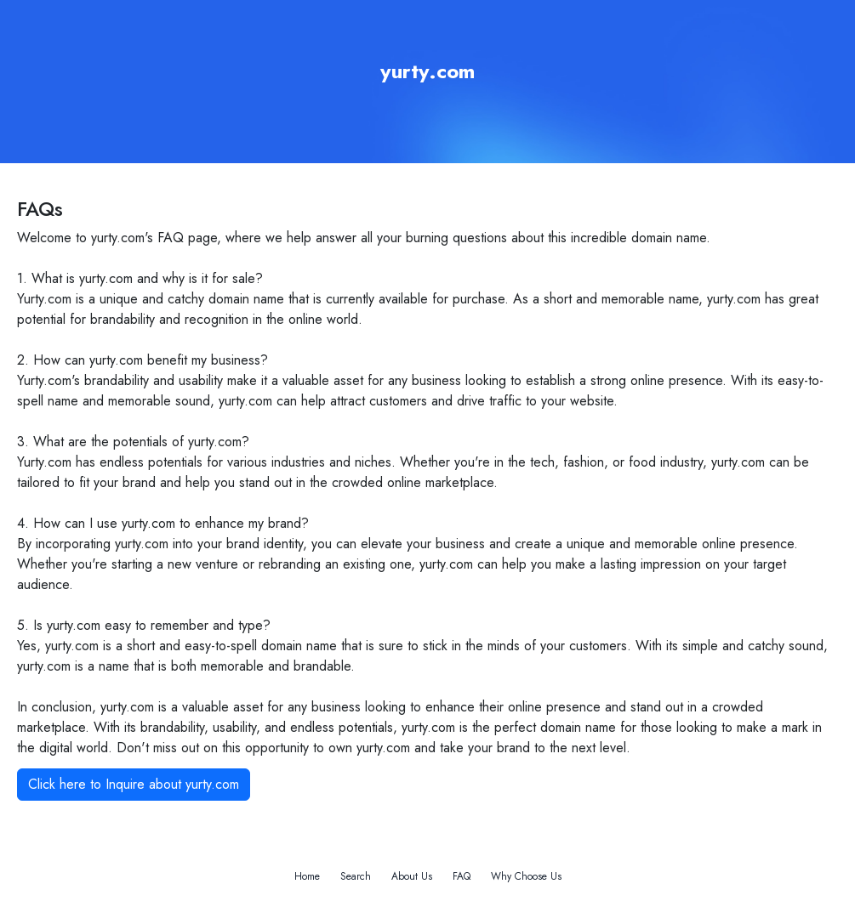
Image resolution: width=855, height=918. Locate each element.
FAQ (461, 876)
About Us (411, 876)
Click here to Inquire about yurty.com (133, 784)
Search (355, 876)
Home (307, 876)
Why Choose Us (526, 876)
